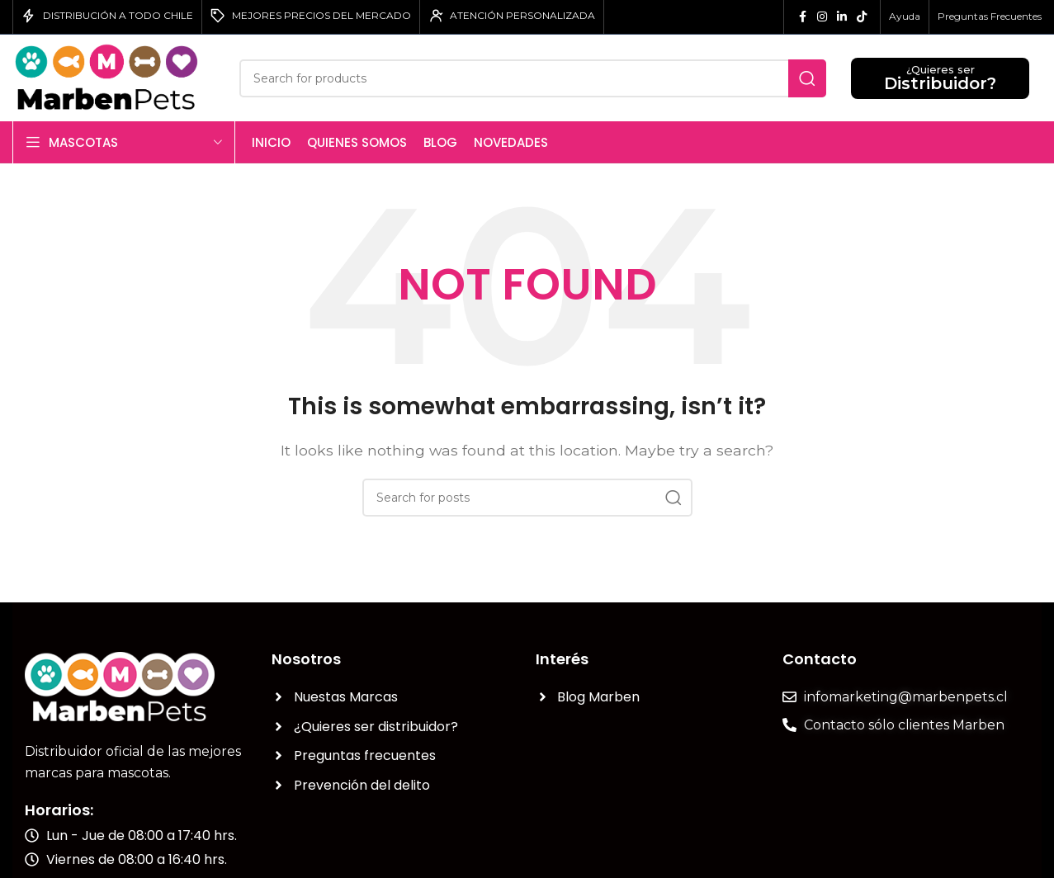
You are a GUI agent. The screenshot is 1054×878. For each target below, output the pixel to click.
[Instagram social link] (822, 17)
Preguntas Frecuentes (990, 16)
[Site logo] (113, 77)
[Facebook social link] (802, 17)
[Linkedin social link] (842, 17)
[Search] (532, 78)
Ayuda (904, 16)
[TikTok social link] (862, 17)
